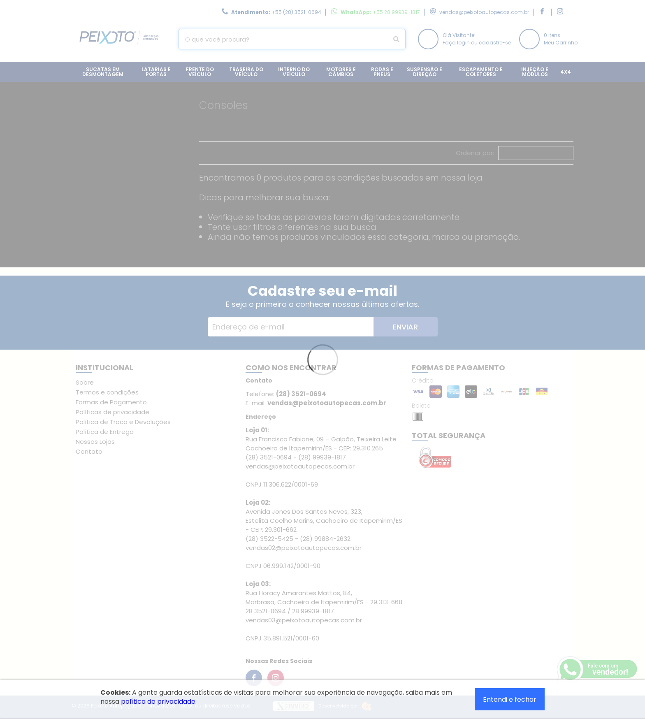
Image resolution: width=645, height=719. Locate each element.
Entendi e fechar (509, 699)
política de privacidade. (159, 701)
